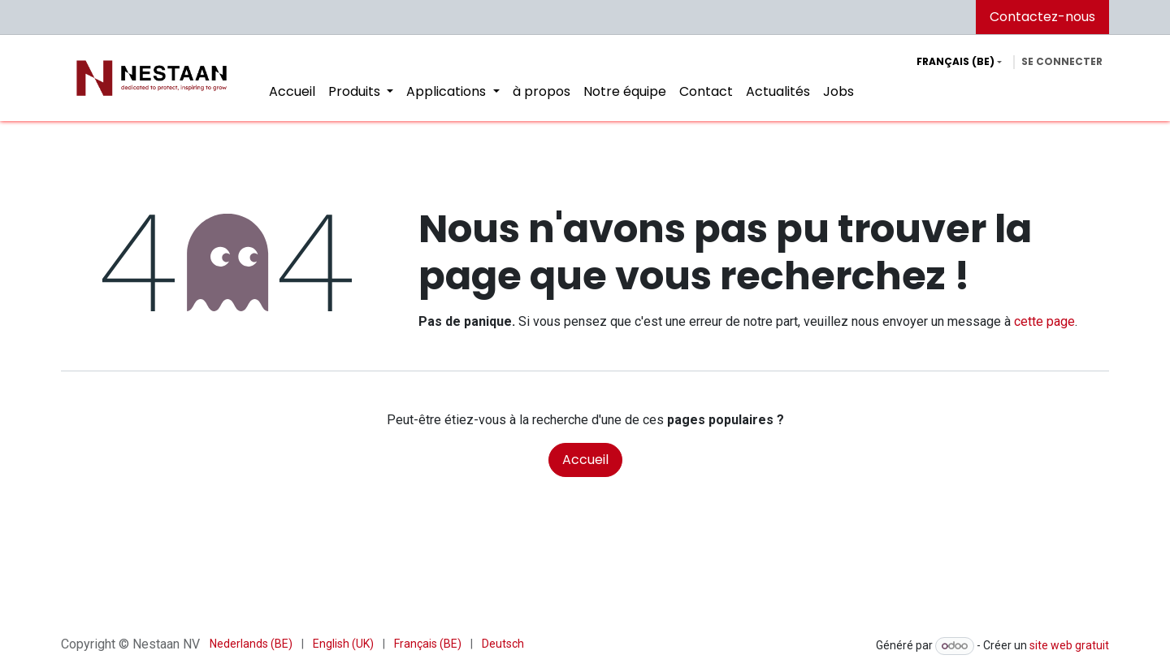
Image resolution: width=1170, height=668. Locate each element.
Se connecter (1062, 61)
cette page (1044, 321)
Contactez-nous (1042, 16)
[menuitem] (292, 92)
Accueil (585, 459)
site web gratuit (1069, 645)
